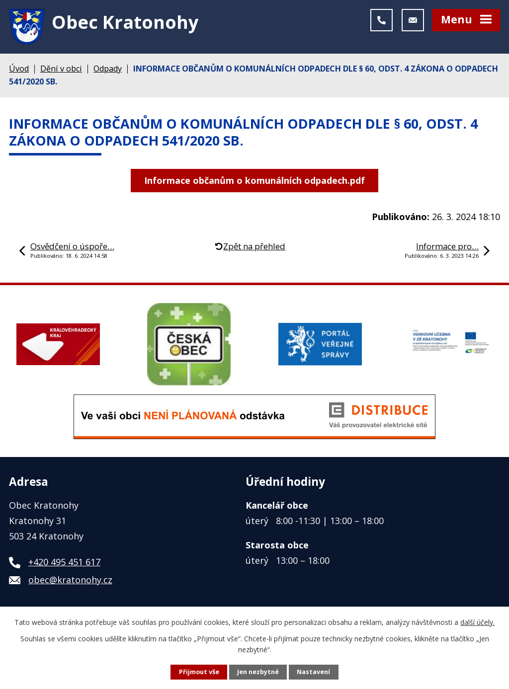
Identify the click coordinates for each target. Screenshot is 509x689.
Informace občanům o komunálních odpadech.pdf (254, 180)
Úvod (19, 68)
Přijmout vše (199, 672)
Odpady (107, 68)
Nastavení (313, 672)
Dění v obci (61, 68)
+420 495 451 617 (64, 562)
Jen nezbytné (258, 672)
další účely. (477, 622)
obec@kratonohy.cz (70, 580)
